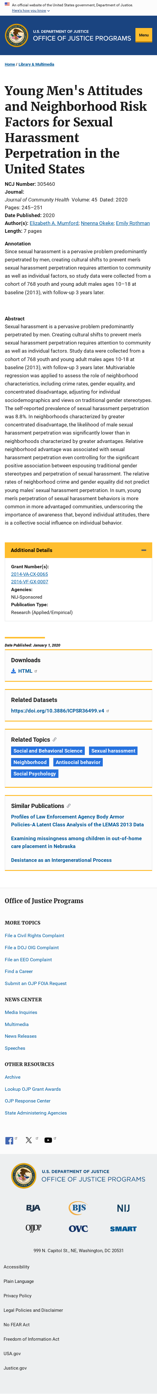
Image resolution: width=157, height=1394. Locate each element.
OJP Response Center (27, 1101)
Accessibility (16, 1267)
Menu (144, 35)
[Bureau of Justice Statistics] (78, 1212)
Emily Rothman (133, 223)
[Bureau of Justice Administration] (33, 1205)
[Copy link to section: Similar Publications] (67, 805)
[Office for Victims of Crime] (78, 1228)
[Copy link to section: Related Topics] (53, 739)
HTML (28, 671)
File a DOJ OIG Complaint (32, 947)
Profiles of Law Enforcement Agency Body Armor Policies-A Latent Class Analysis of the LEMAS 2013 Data (77, 821)
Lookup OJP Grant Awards (33, 1089)
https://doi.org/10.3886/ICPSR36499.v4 (60, 711)
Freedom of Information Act (31, 1339)
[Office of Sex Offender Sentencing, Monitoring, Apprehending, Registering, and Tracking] (123, 1227)
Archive (12, 1077)
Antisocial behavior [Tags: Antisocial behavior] (78, 762)
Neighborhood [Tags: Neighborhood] (30, 762)
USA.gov (12, 1353)
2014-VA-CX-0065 (29, 574)
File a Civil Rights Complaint (34, 935)
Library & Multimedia (36, 64)
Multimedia (17, 1024)
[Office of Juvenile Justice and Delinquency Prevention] (33, 1230)
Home (10, 64)
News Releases (21, 1036)
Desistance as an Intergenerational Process (61, 860)
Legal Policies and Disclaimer (33, 1310)
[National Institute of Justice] (123, 1205)
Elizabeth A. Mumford (54, 223)
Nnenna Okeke (97, 223)
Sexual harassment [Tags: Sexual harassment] (113, 751)
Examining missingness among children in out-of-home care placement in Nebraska (76, 842)
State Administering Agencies (36, 1113)
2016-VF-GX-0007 (29, 582)
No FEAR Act (17, 1324)
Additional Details (31, 550)
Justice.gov (15, 1368)
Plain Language (19, 1281)
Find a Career (19, 971)
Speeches (15, 1048)
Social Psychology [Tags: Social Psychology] (34, 774)
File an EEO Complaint (28, 959)
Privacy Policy (17, 1296)
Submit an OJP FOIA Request (36, 983)
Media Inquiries (21, 1012)
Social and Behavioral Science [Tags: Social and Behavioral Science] (47, 751)
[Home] (82, 35)
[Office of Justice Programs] (16, 35)
